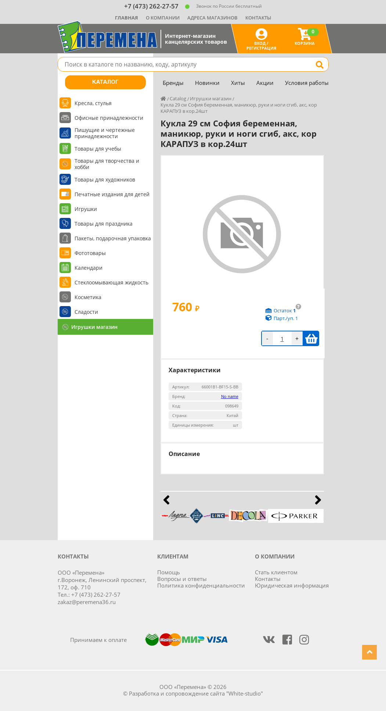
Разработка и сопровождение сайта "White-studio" (196, 693)
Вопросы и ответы (182, 578)
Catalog (178, 98)
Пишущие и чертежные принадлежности (105, 133)
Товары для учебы (98, 149)
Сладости (86, 312)
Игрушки (86, 209)
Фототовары (90, 253)
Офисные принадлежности (109, 118)
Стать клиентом (276, 572)
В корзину (311, 338)
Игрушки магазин (94, 326)
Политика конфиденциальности (201, 585)
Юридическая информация (292, 585)
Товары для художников (105, 179)
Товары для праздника (104, 223)
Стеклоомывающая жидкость (111, 282)
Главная (126, 17)
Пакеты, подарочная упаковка (113, 238)
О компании (163, 17)
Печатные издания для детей (112, 194)
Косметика (88, 297)
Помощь (168, 572)
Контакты (258, 17)
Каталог (105, 82)
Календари (88, 268)
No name (229, 396)
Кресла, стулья (93, 103)
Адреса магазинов (212, 17)
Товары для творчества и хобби (107, 164)
